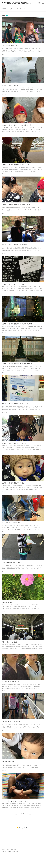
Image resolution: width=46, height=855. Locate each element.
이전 (16, 814)
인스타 (26, 9)
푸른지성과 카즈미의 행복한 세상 (16, 3)
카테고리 (4, 9)
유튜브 (19, 9)
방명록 (12, 9)
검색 (39, 3)
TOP (43, 850)
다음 (30, 814)
